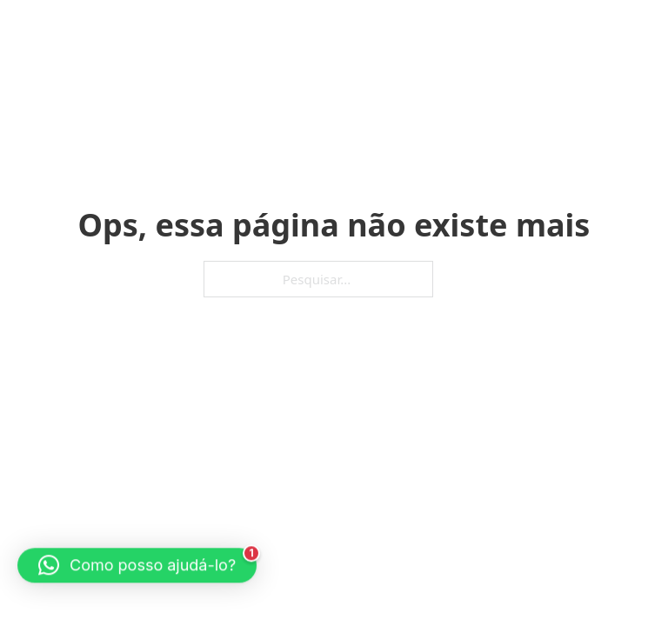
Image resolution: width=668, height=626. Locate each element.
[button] (137, 562)
